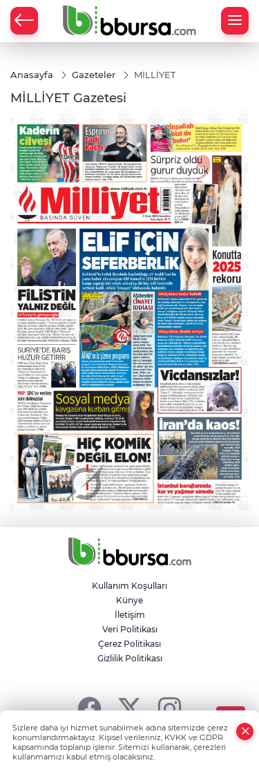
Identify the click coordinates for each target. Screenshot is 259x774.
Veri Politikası (129, 629)
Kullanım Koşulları (129, 585)
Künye (129, 600)
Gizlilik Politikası (129, 658)
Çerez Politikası (129, 644)
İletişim (130, 615)
